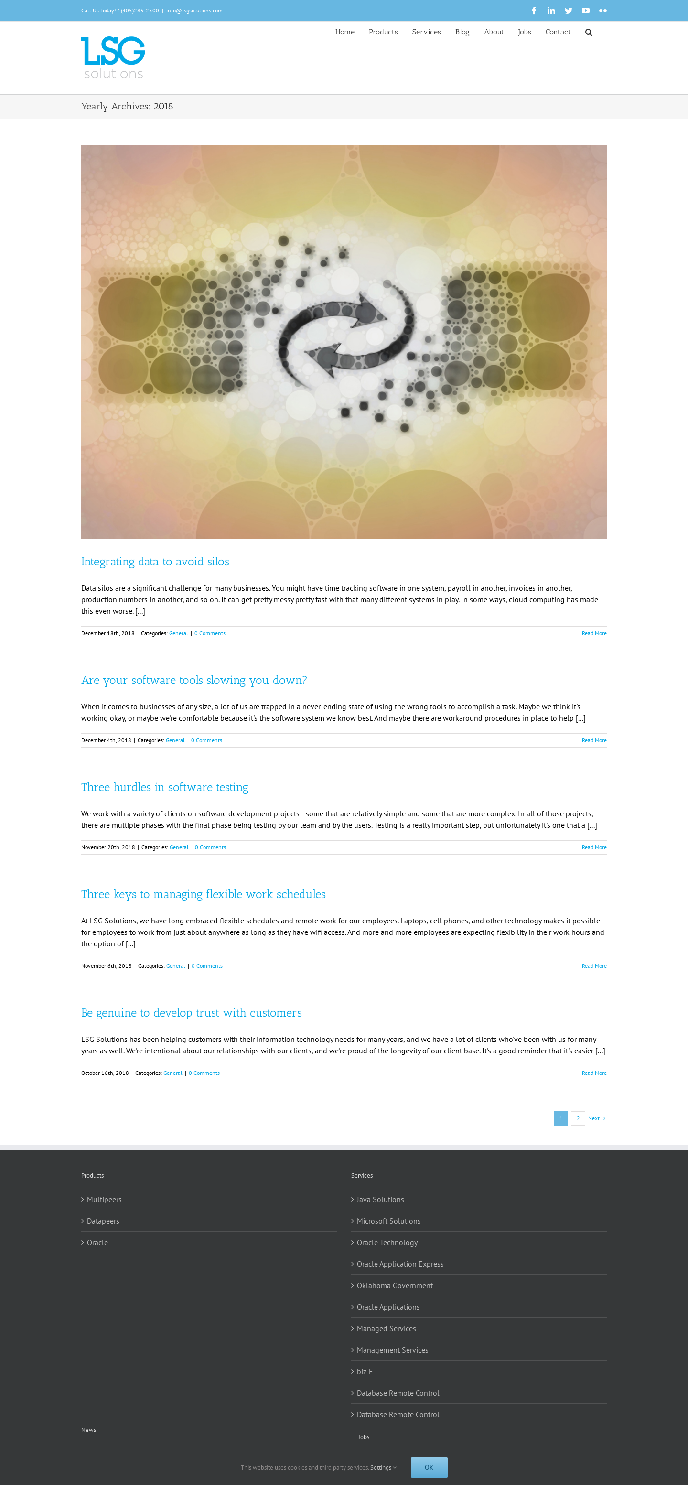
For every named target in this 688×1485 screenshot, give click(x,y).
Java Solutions (380, 1199)
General (178, 633)
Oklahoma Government (395, 1285)
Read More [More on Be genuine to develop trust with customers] (594, 1072)
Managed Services (386, 1328)
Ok (429, 1467)
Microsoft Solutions (389, 1220)
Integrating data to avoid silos (155, 561)
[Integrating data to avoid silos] (344, 342)
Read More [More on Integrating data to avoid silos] (594, 633)
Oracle (97, 1242)
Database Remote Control (398, 1393)
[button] (588, 31)
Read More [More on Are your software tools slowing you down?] (594, 740)
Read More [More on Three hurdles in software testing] (594, 847)
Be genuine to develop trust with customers (191, 1012)
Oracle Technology (387, 1242)
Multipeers (104, 1199)
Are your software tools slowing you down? (194, 680)
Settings (383, 1467)
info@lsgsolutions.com (194, 10)
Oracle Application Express (400, 1263)
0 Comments (210, 633)
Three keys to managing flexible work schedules (203, 894)
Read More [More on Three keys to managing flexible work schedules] (594, 965)
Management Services (393, 1350)
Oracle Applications (388, 1307)
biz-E (365, 1371)
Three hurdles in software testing (164, 787)
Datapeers (103, 1220)
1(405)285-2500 (138, 10)
